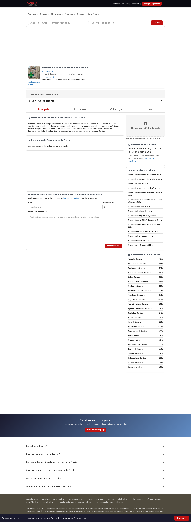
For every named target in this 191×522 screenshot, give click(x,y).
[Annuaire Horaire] (31, 3)
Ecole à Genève (145, 317)
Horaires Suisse (58, 499)
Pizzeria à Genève (145, 362)
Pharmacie (47, 71)
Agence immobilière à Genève (145, 308)
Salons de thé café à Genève (145, 272)
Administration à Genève (145, 304)
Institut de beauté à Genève (145, 290)
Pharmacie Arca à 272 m (138, 184)
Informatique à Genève (145, 344)
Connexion (135, 4)
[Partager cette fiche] (116, 109)
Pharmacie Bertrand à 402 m (140, 211)
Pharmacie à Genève (71, 198)
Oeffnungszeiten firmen (143, 499)
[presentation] (46, 237)
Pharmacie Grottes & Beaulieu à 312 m (144, 188)
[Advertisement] (95, 46)
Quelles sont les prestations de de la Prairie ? (48, 486)
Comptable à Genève (145, 367)
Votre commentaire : (37, 212)
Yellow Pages (127, 499)
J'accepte (182, 518)
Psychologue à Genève (145, 331)
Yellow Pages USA (55, 502)
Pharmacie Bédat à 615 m (138, 240)
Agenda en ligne (84, 502)
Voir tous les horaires (41, 100)
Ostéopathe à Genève (145, 358)
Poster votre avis (113, 246)
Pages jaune (45, 499)
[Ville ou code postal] (120, 23)
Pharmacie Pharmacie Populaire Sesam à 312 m (145, 194)
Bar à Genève (145, 335)
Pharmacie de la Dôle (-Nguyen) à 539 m (145, 220)
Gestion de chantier (115, 502)
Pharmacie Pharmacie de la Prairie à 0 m (144, 175)
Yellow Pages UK (40, 502)
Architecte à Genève (145, 295)
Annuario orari (86, 499)
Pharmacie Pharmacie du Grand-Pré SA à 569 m (145, 225)
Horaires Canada (73, 499)
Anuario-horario (114, 499)
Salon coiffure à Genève (145, 281)
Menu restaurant (99, 502)
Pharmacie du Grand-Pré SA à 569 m (143, 231)
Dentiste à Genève (145, 313)
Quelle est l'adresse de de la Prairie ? (44, 478)
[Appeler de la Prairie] (43, 109)
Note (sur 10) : (108, 202)
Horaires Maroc (100, 499)
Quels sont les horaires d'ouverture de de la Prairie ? (52, 462)
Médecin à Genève (145, 286)
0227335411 (49, 77)
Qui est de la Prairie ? (36, 446)
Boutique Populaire (121, 4)
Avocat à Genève (145, 259)
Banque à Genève (145, 349)
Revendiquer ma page (95, 430)
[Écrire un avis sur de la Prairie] (149, 109)
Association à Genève (145, 263)
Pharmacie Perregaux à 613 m (140, 236)
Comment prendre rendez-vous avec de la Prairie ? (51, 470)
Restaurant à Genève (145, 268)
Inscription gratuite (151, 4)
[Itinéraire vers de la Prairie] (79, 109)
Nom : (30, 202)
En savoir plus (80, 518)
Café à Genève (145, 277)
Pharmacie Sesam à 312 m (139, 206)
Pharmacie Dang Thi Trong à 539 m (142, 215)
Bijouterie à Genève (145, 326)
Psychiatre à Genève (145, 299)
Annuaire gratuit (32, 499)
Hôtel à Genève (145, 322)
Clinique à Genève (145, 353)
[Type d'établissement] (58, 23)
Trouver (156, 23)
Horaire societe (70, 502)
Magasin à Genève (145, 340)
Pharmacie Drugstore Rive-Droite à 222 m (145, 179)
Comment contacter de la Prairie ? (43, 454)
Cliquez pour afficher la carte (145, 125)
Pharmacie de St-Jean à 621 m (140, 245)
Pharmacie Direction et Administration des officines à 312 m (145, 201)
